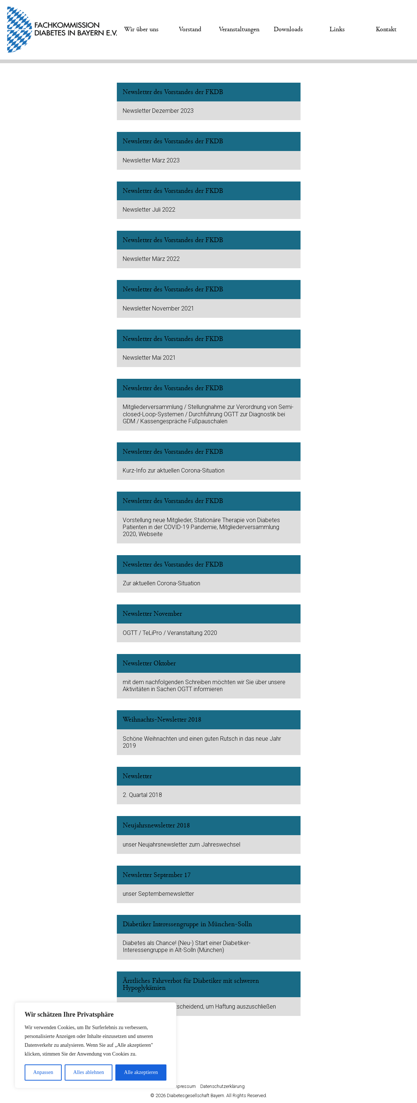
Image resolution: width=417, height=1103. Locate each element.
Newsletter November (152, 613)
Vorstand (190, 29)
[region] (95, 1045)
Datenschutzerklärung (222, 1086)
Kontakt (386, 29)
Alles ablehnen (88, 1072)
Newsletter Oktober (149, 663)
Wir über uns (141, 29)
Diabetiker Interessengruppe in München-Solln (187, 924)
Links (337, 29)
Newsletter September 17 (157, 875)
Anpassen (43, 1072)
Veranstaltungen (239, 29)
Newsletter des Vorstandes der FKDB (173, 92)
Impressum (184, 1086)
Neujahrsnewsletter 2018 (156, 825)
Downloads (288, 29)
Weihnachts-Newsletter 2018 (162, 719)
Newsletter (137, 776)
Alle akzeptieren (141, 1072)
